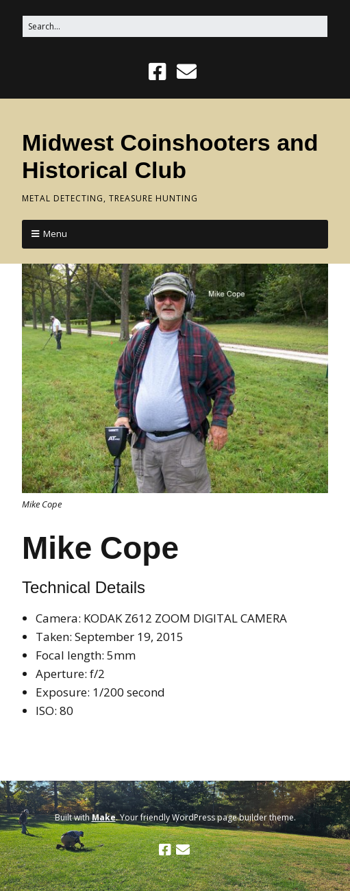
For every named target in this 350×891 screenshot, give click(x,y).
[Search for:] (175, 26)
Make (104, 817)
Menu (55, 233)
